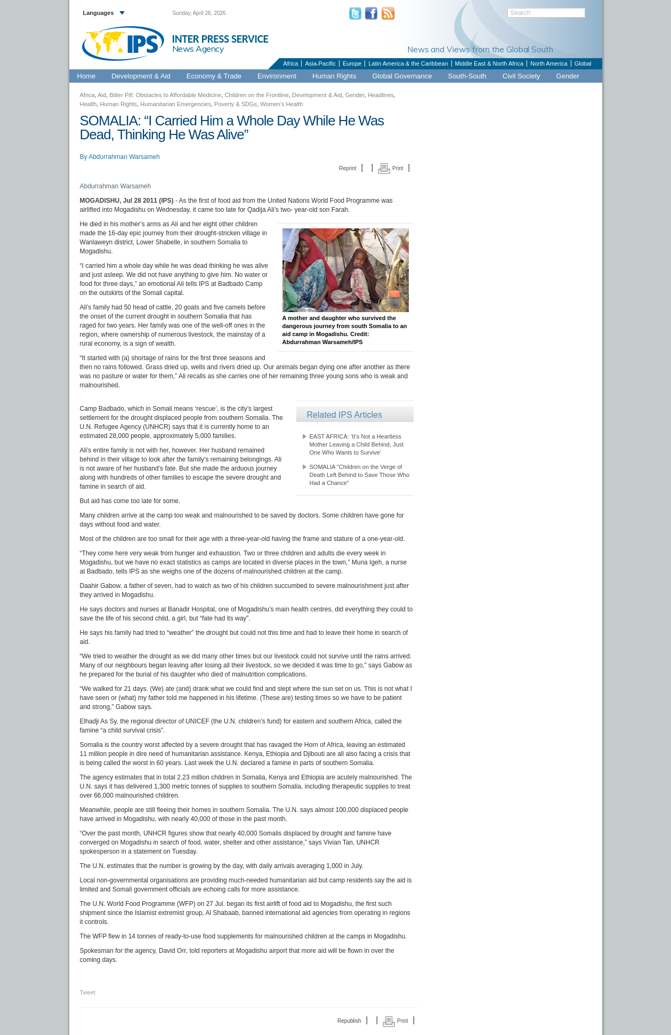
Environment (276, 76)
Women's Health (281, 104)
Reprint (347, 168)
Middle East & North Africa (489, 63)
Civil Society (521, 76)
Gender (567, 76)
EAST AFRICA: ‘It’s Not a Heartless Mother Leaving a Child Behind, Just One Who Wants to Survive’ (357, 444)
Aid (102, 95)
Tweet (87, 992)
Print (390, 168)
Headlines (381, 95)
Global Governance (402, 76)
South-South (467, 76)
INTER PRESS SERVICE (220, 39)
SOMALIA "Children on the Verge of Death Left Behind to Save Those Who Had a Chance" (360, 475)
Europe (352, 63)
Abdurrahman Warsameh (124, 157)
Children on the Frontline (256, 95)
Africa (290, 63)
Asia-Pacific (320, 63)
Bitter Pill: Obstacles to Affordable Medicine (165, 95)
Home (86, 76)
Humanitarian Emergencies (175, 104)
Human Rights (334, 76)
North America (549, 63)
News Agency (198, 48)
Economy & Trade (214, 76)
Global (583, 63)
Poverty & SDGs (235, 104)
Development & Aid (141, 76)
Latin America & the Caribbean (408, 63)
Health (88, 104)
